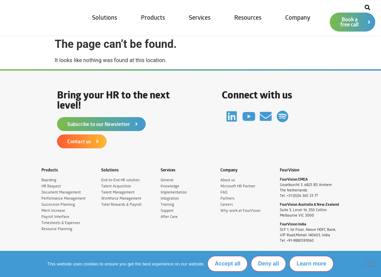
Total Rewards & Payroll (121, 204)
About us (227, 180)
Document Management (61, 192)
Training (167, 204)
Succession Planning (58, 204)
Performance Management (63, 198)
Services (200, 17)
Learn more (312, 264)
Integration (170, 198)
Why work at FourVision (240, 211)
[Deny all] (370, 264)
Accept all (228, 264)
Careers (226, 204)
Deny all (269, 264)
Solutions (104, 17)
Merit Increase (53, 211)
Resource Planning (56, 229)
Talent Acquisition (116, 186)
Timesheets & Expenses (60, 223)
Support (167, 211)
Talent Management (117, 192)
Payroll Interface (55, 217)
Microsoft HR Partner (237, 186)
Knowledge (170, 186)
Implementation (174, 192)
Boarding (48, 180)
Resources (247, 17)
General (167, 180)
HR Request (51, 186)
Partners (227, 198)
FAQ (223, 192)
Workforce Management (121, 198)
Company (297, 17)
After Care (169, 217)
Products (153, 17)
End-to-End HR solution (120, 180)
